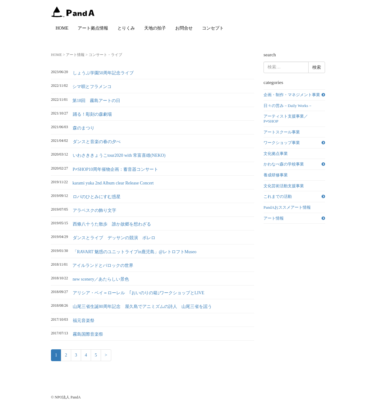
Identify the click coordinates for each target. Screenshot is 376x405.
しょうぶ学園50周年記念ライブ (103, 73)
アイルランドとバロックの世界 (102, 265)
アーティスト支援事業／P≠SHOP (286, 118)
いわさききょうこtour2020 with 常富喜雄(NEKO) (119, 155)
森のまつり (83, 128)
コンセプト (213, 28)
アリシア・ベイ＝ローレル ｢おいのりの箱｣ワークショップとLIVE (138, 293)
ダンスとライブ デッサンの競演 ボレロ (114, 237)
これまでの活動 (278, 196)
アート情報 (75, 55)
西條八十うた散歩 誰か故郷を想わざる (112, 224)
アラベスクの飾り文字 (94, 210)
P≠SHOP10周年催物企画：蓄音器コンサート (115, 169)
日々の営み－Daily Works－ (288, 105)
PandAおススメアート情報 (287, 207)
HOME (62, 28)
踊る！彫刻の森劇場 (92, 114)
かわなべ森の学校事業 (284, 164)
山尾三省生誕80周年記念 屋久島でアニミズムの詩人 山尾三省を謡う (142, 306)
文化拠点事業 (276, 153)
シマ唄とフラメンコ (92, 86)
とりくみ (126, 28)
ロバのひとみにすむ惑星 (97, 196)
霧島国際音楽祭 (88, 334)
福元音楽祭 (83, 320)
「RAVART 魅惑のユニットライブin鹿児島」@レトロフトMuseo (134, 251)
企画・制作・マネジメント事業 (292, 94)
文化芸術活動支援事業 (284, 186)
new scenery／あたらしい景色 (101, 279)
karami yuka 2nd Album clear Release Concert (113, 183)
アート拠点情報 (93, 28)
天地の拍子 (155, 28)
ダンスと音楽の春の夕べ (97, 141)
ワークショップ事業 (282, 142)
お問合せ (184, 28)
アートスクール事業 (282, 132)
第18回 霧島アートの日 (96, 100)
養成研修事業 (276, 175)
